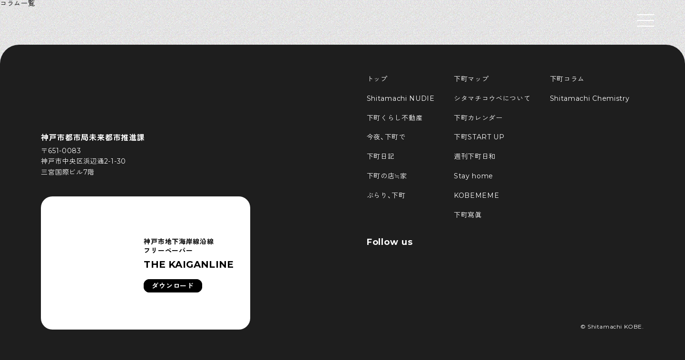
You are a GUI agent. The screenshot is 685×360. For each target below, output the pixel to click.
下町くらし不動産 (395, 118)
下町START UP (479, 137)
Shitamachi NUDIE (401, 98)
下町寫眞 (468, 215)
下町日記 (381, 156)
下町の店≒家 (387, 176)
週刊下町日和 (475, 156)
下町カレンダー (478, 118)
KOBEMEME (476, 195)
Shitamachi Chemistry (590, 98)
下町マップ (471, 79)
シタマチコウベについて (492, 98)
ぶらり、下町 (386, 195)
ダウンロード (173, 286)
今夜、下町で (386, 137)
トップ (377, 79)
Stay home (473, 176)
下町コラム (567, 79)
